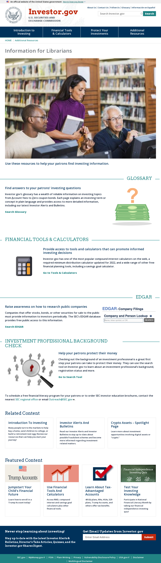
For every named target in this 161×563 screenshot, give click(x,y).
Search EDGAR (15, 326)
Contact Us (103, 7)
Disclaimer (138, 557)
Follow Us (115, 7)
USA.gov (124, 557)
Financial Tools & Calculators (61, 31)
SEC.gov (21, 557)
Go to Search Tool (70, 377)
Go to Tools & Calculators (60, 273)
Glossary (125, 7)
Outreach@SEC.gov (62, 399)
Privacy (77, 557)
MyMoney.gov (37, 557)
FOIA (51, 557)
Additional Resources (137, 31)
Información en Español (143, 7)
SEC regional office (26, 399)
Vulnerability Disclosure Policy (100, 557)
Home (8, 40)
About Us (91, 7)
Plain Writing (63, 557)
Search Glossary (16, 212)
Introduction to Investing (24, 31)
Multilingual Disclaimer (81, 561)
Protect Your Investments (99, 31)
